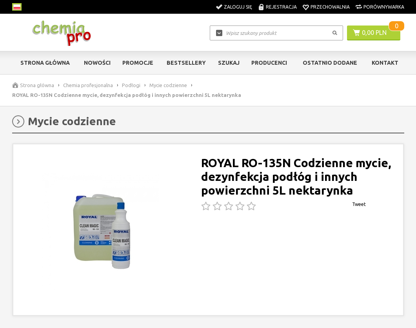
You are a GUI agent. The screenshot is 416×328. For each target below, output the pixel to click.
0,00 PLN (374, 32)
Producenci (269, 63)
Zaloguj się (238, 6)
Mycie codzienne (168, 85)
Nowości (97, 63)
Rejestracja (281, 6)
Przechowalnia (330, 6)
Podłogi (131, 85)
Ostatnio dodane (330, 63)
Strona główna (45, 63)
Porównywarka (383, 6)
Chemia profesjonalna (88, 85)
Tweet (359, 204)
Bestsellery (186, 63)
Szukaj (229, 63)
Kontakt (385, 63)
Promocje (137, 63)
